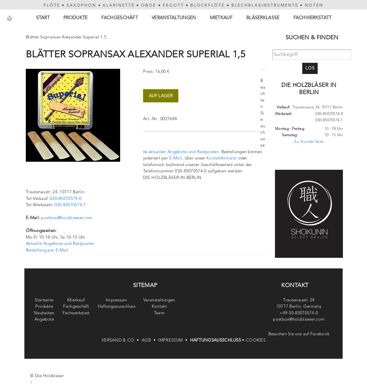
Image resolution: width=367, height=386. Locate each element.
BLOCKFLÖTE (207, 5)
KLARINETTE (119, 5)
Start (43, 18)
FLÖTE (52, 5)
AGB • (150, 340)
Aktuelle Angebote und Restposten (60, 244)
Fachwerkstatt (312, 18)
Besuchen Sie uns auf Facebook (299, 334)
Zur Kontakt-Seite (308, 142)
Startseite (44, 300)
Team (159, 313)
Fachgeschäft (119, 18)
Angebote (44, 319)
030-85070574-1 (70, 205)
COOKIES (256, 340)
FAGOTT (173, 5)
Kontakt (159, 307)
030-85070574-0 (65, 199)
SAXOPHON (81, 5)
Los (310, 68)
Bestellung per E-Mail (47, 250)
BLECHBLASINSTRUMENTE (264, 5)
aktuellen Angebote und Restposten (183, 152)
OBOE (148, 5)
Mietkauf (221, 18)
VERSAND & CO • (121, 340)
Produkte (75, 18)
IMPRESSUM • (174, 340)
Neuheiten (44, 313)
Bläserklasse (263, 18)
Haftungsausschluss (116, 307)
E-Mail (175, 158)
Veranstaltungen (174, 18)
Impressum (116, 300)
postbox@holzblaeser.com (67, 218)
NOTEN (314, 5)
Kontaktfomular (221, 158)
